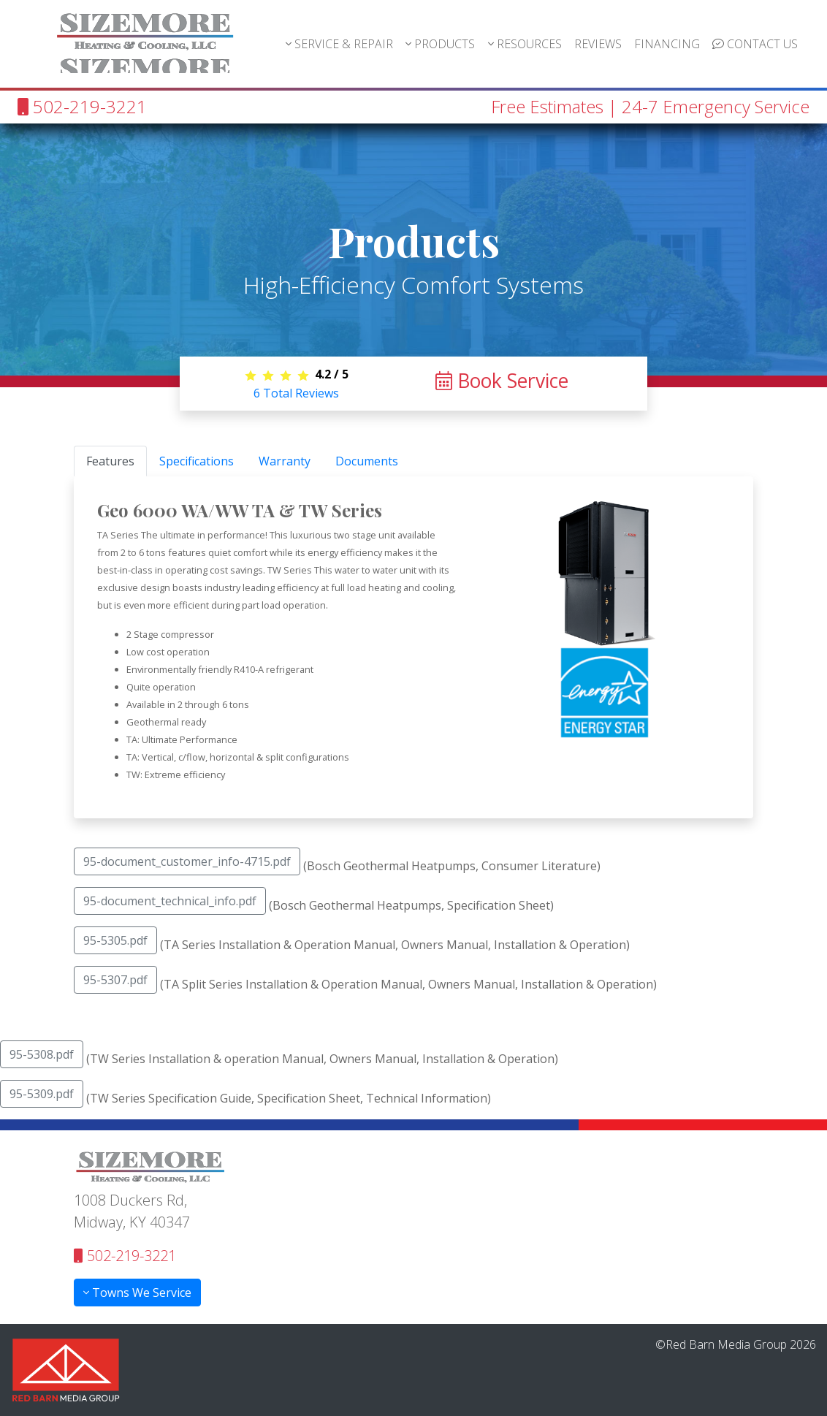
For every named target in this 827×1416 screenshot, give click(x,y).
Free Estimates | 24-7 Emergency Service (650, 106)
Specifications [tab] (196, 461)
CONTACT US (755, 44)
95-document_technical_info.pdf (169, 901)
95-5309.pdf (41, 1094)
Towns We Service (137, 1292)
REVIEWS (598, 44)
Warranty (284, 461)
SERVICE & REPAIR (339, 44)
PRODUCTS (440, 44)
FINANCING (667, 44)
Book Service (501, 381)
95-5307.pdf (115, 980)
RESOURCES (525, 44)
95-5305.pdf (115, 940)
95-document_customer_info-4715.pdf (187, 861)
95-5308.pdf (41, 1054)
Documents (366, 461)
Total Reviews (296, 393)
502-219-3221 (82, 106)
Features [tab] (110, 461)
